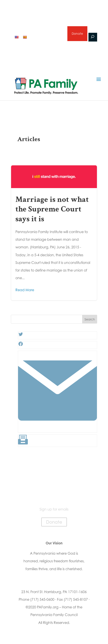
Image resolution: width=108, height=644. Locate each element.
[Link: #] (57, 429)
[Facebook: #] (20, 345)
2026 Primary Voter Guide (38, 26)
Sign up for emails (47, 37)
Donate (77, 33)
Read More (24, 290)
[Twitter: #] (20, 335)
